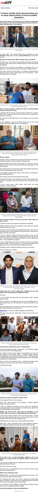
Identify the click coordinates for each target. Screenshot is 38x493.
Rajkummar (3, 310)
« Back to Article (5, 8)
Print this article (33, 8)
